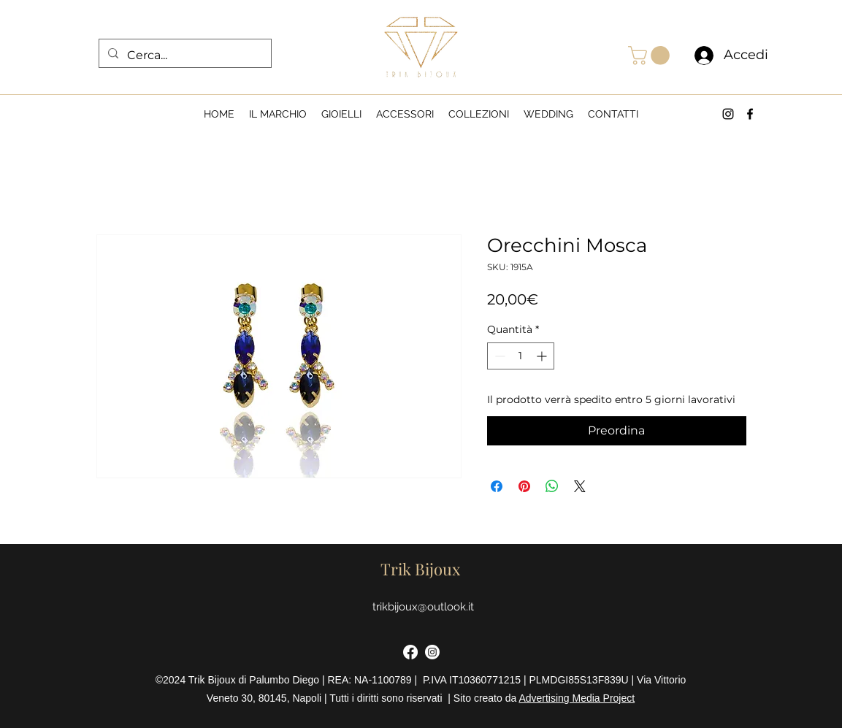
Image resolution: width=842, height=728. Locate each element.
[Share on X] (580, 486)
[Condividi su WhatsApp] (552, 486)
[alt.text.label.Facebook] (750, 114)
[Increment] (543, 356)
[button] (651, 55)
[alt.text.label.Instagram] (728, 114)
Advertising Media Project (576, 698)
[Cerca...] (183, 55)
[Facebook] (410, 652)
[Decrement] (498, 356)
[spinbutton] (521, 356)
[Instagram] (432, 652)
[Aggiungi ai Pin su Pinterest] (524, 486)
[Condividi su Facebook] (496, 486)
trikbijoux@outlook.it (423, 606)
